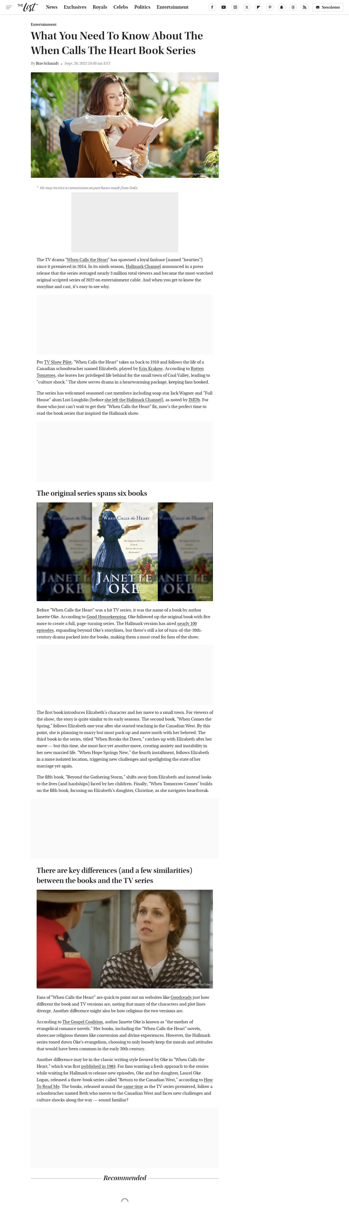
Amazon (205, 597)
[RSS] (305, 7)
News (52, 7)
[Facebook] (212, 7)
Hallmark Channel (143, 266)
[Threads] (293, 7)
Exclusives (75, 7)
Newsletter (328, 7)
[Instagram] (235, 7)
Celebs (120, 7)
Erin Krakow (151, 368)
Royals (100, 7)
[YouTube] (224, 7)
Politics (142, 7)
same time (133, 1086)
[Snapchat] (281, 7)
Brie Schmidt (47, 63)
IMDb (194, 399)
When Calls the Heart (87, 259)
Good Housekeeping (106, 616)
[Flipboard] (258, 7)
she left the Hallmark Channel (133, 399)
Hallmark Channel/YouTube (193, 984)
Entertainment (173, 7)
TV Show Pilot (58, 362)
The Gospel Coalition (82, 1022)
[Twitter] (247, 7)
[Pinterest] (270, 7)
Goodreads (181, 997)
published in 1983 (98, 1066)
